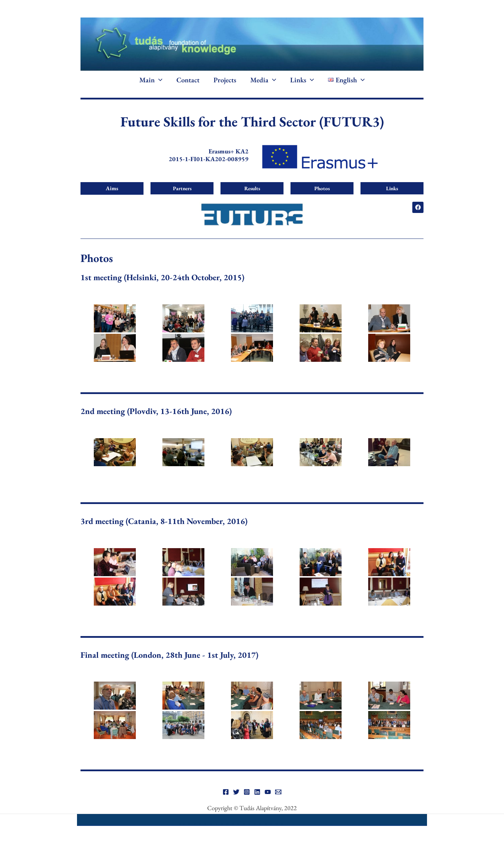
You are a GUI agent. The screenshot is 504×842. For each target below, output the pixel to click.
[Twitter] (236, 792)
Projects (225, 79)
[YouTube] (268, 792)
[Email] (278, 792)
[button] (158, 80)
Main (150, 79)
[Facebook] (226, 792)
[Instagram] (247, 792)
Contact (188, 79)
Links (302, 79)
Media (263, 79)
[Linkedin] (257, 792)
